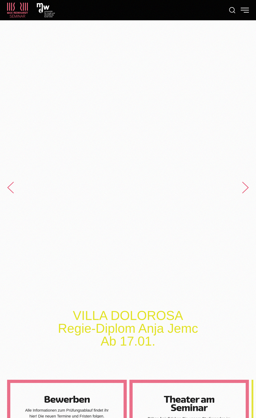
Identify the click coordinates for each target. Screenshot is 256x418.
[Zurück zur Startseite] (17, 10)
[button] (232, 10)
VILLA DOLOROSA (128, 315)
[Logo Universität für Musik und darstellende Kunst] (46, 10)
